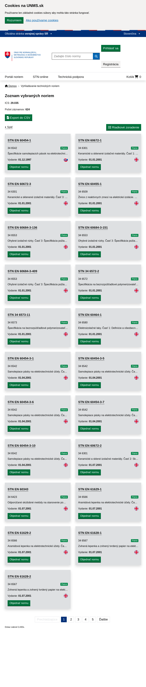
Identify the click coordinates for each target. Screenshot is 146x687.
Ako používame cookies (42, 20)
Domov (11, 86)
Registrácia (110, 64)
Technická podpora (71, 77)
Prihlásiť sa (110, 48)
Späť (10, 127)
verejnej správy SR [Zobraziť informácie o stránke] (38, 33)
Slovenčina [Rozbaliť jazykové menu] (132, 33)
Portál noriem (14, 77)
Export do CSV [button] (18, 117)
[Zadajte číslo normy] (72, 56)
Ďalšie (103, 619)
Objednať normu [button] (19, 167)
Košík (133, 77)
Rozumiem (14, 20)
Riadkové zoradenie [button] (123, 127)
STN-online (40, 77)
